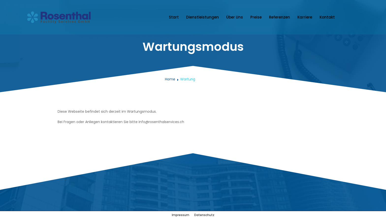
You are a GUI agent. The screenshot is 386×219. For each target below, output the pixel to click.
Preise (256, 17)
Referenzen (279, 17)
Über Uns (234, 17)
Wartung (187, 79)
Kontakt (327, 17)
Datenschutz (204, 215)
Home (170, 79)
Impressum (180, 215)
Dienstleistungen (202, 17)
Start (174, 17)
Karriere (304, 17)
